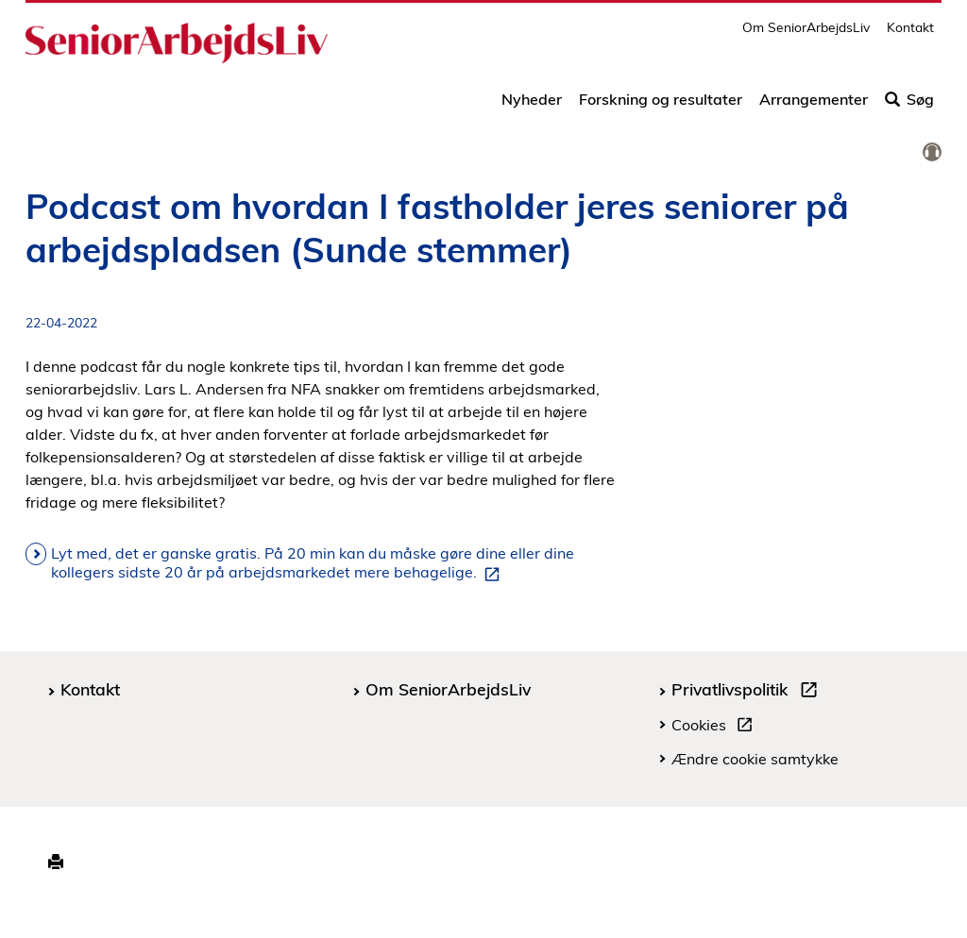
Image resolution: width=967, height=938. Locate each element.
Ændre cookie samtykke (755, 758)
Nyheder (531, 105)
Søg (909, 105)
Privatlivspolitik (748, 691)
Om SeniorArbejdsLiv (806, 33)
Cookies (715, 727)
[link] (932, 152)
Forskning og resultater (660, 105)
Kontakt (910, 33)
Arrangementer (813, 105)
